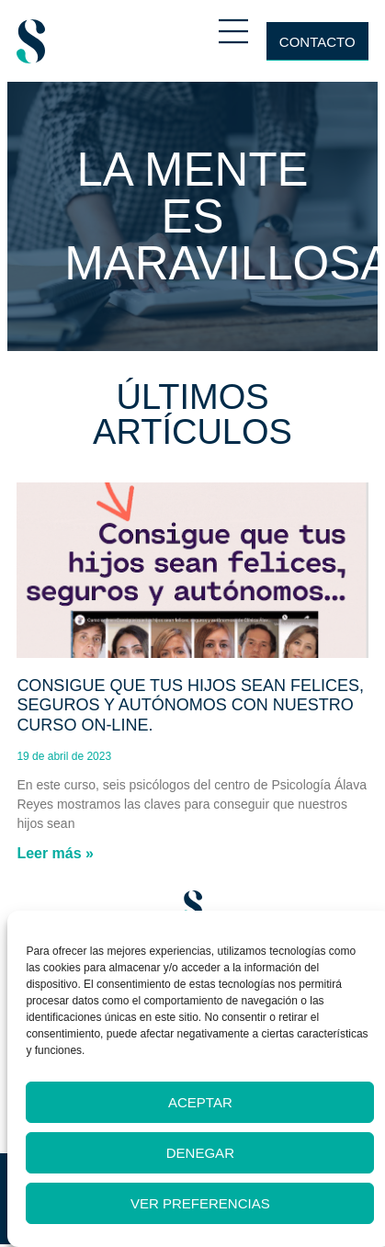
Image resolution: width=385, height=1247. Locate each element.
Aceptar (200, 1102)
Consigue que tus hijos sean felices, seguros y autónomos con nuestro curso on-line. (190, 705)
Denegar (200, 1153)
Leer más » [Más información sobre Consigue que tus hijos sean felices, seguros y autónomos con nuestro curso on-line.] (55, 853)
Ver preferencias (200, 1203)
